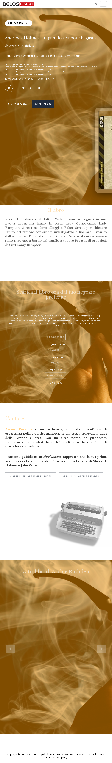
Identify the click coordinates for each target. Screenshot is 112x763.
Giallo (51, 79)
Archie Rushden (21, 46)
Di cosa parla (17, 103)
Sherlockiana (15, 23)
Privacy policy (60, 757)
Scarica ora (43, 103)
